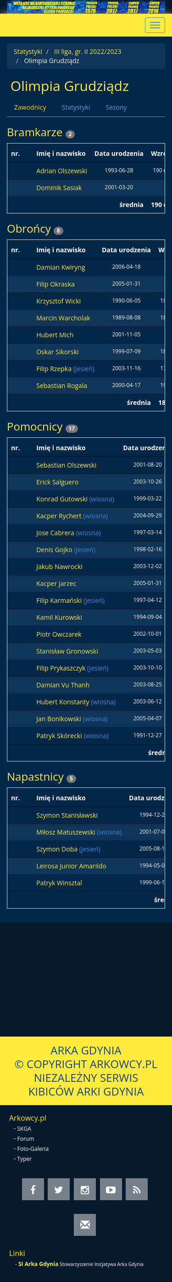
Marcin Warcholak (63, 318)
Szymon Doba (57, 849)
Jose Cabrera (56, 532)
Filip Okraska (55, 284)
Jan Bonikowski (59, 718)
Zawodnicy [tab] (30, 107)
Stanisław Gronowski (67, 651)
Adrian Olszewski (61, 170)
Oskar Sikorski (57, 351)
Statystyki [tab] (75, 107)
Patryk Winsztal (59, 882)
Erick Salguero (57, 482)
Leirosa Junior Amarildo (71, 866)
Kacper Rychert (59, 515)
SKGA (24, 1129)
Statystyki (28, 51)
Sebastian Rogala (61, 385)
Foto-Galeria (33, 1149)
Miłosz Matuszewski (66, 832)
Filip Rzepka (54, 368)
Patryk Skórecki (59, 735)
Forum (25, 1139)
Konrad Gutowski (62, 499)
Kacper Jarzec (56, 583)
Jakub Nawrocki (59, 566)
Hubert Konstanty (63, 701)
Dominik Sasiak (59, 187)
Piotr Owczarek (58, 634)
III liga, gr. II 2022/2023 (87, 51)
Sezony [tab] (116, 107)
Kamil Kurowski (59, 617)
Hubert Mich (54, 334)
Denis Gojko (55, 549)
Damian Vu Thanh (62, 685)
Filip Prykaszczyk (61, 668)
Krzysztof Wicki (58, 301)
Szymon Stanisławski (67, 815)
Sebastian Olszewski (66, 465)
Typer (24, 1159)
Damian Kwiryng (60, 267)
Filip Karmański (59, 600)
